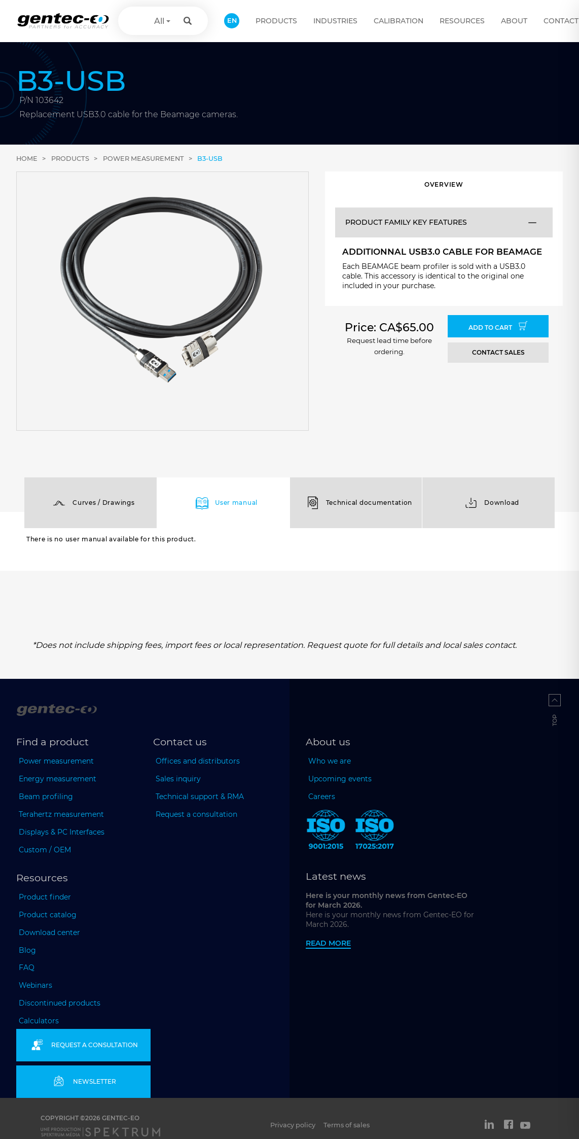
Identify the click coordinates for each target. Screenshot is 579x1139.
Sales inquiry (178, 778)
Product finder (45, 897)
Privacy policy (292, 1125)
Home (27, 158)
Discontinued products (59, 1003)
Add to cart (498, 326)
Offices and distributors (198, 761)
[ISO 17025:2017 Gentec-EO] (374, 831)
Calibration (398, 20)
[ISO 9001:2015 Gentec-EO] (326, 831)
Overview (443, 184)
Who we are (329, 761)
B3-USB (210, 158)
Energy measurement (57, 778)
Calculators (39, 1020)
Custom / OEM (45, 849)
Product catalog (48, 914)
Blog (27, 950)
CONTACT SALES (498, 352)
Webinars (35, 985)
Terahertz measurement (61, 814)
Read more (328, 943)
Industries (335, 20)
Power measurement (143, 158)
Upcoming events (340, 778)
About (514, 20)
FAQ (26, 967)
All (159, 21)
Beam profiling (46, 796)
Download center (49, 932)
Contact (561, 20)
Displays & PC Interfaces (61, 832)
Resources (462, 20)
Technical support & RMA (200, 796)
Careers (321, 796)
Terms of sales (346, 1125)
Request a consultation (196, 814)
